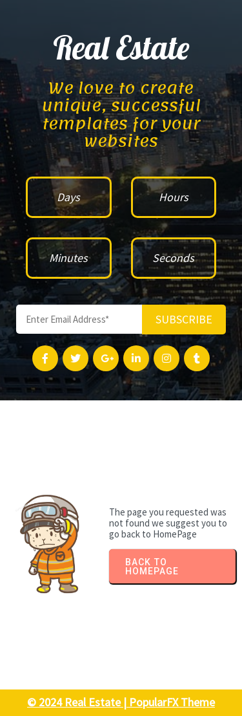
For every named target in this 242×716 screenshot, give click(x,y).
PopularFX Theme (172, 702)
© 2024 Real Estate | (78, 702)
